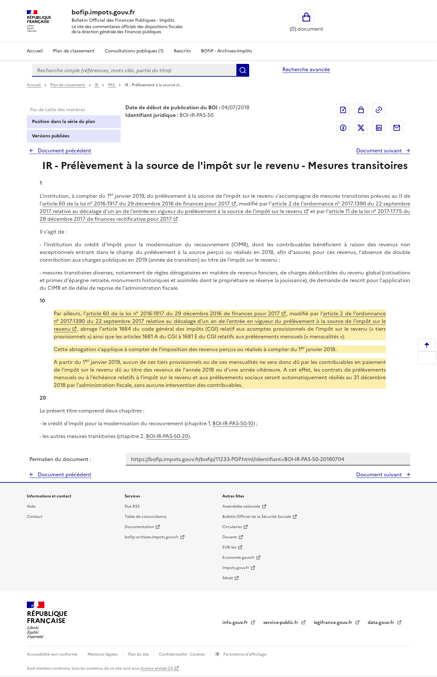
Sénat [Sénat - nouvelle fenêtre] (227, 578)
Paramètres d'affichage (244, 654)
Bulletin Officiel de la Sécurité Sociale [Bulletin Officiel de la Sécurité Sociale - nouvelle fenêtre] (256, 516)
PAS (112, 85)
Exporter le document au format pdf (343, 110)
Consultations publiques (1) (134, 51)
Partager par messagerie (396, 127)
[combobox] (134, 70)
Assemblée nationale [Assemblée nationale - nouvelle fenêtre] (241, 506)
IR (97, 85)
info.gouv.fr (235, 622)
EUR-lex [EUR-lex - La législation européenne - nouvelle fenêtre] (229, 547)
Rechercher (242, 70)
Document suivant (379, 150)
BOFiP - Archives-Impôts (226, 51)
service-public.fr (281, 622)
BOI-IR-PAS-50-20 (167, 436)
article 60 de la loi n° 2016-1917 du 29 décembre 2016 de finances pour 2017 (136, 203)
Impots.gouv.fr (235, 568)
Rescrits (182, 51)
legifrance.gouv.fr (334, 622)
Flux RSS (132, 506)
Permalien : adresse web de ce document (378, 110)
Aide (31, 506)
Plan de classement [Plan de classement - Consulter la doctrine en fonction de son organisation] (74, 51)
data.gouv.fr (381, 622)
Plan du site (139, 654)
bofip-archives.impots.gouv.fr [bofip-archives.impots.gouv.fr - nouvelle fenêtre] (152, 537)
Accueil (35, 51)
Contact (34, 516)
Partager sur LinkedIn (378, 127)
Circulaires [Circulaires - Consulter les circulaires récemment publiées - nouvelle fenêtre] (232, 527)
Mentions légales (103, 654)
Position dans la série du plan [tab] (63, 121)
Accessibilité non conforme (52, 654)
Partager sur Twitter (361, 127)
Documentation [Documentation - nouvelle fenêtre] (139, 527)
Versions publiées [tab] (50, 136)
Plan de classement (68, 85)
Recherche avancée (306, 69)
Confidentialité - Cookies (182, 654)
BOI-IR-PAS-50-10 (232, 423)
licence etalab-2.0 (157, 668)
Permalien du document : (60, 459)
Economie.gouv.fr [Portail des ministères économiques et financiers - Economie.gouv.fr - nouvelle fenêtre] (238, 557)
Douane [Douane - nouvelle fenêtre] (229, 537)
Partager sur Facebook (343, 127)
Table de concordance (145, 516)
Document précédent (63, 150)
